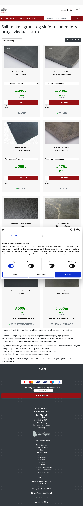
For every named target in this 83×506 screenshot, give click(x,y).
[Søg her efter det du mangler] (76, 18)
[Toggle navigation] (77, 10)
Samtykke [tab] (14, 236)
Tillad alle (67, 274)
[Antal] (6, 102)
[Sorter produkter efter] (12, 40)
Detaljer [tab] (41, 236)
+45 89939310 (42, 497)
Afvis (15, 274)
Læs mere (6, 106)
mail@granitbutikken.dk (43, 493)
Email (32, 390)
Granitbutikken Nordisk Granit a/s (41, 483)
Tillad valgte (41, 274)
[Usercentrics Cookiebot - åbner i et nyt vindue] (72, 229)
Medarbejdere (41, 445)
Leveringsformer (42, 447)
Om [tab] (68, 236)
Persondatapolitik (44, 470)
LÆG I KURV (23, 102)
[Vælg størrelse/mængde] (21, 83)
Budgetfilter (73, 40)
